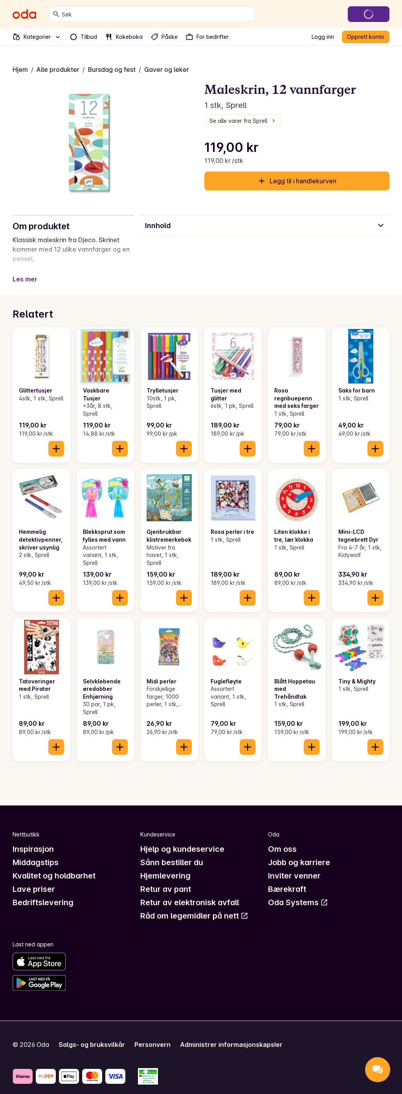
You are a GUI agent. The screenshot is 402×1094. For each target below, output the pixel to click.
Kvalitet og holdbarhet (54, 866)
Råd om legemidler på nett (194, 906)
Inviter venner (294, 866)
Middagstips (36, 853)
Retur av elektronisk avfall (189, 893)
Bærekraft (287, 879)
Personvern (152, 1035)
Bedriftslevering (43, 893)
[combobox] (156, 14)
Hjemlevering (165, 866)
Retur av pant (165, 879)
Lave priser (34, 879)
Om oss (282, 839)
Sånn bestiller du (171, 853)
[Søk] (56, 14)
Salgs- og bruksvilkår (92, 1035)
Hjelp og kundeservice (182, 839)
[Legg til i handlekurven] (56, 439)
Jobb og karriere (299, 853)
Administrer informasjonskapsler (231, 1035)
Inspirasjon (33, 839)
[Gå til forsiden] (24, 14)
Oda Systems (298, 893)
